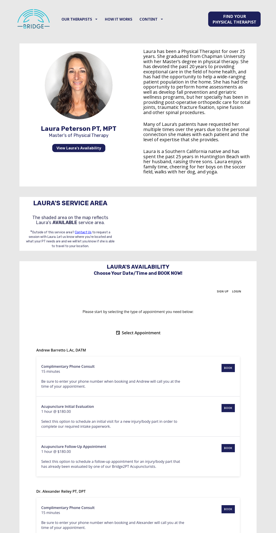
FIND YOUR (234, 21)
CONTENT (154, 21)
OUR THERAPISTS (83, 21)
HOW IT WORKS (121, 21)
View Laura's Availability (79, 152)
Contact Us (83, 237)
